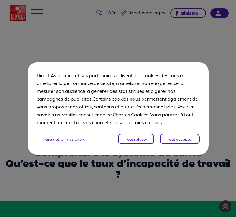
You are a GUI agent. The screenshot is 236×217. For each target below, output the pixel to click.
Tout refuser (136, 139)
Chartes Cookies (131, 114)
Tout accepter (180, 139)
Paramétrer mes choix (64, 139)
